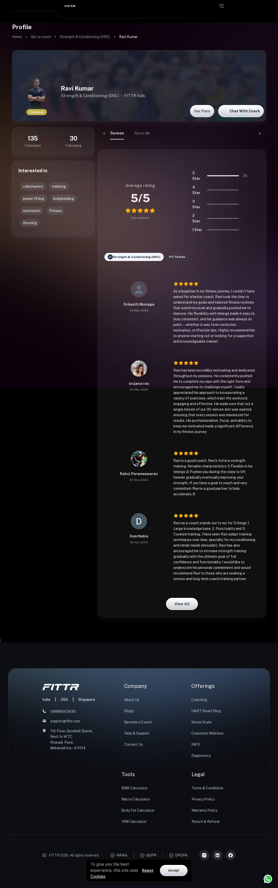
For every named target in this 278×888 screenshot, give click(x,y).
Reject (148, 870)
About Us (131, 700)
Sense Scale (201, 722)
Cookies (97, 876)
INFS (195, 744)
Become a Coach (138, 722)
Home (17, 37)
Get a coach (41, 37)
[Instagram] (204, 855)
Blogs (129, 711)
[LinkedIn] (217, 855)
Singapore (86, 700)
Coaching (199, 700)
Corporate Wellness (207, 733)
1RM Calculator (134, 822)
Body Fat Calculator (138, 810)
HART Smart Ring (206, 711)
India (46, 700)
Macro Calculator (135, 799)
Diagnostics (201, 756)
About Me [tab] (130, 133)
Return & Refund (205, 822)
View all (182, 604)
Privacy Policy (203, 799)
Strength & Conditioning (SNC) (85, 37)
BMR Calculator (134, 788)
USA (64, 700)
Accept (173, 870)
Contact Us (133, 744)
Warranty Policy (204, 810)
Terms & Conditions (207, 788)
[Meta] (231, 855)
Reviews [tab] (105, 133)
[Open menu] (221, 6)
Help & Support (136, 733)
